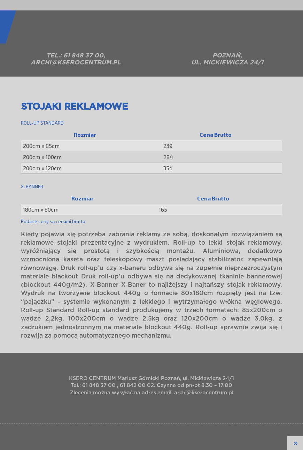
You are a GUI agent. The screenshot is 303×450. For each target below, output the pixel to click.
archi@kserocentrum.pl (76, 62)
